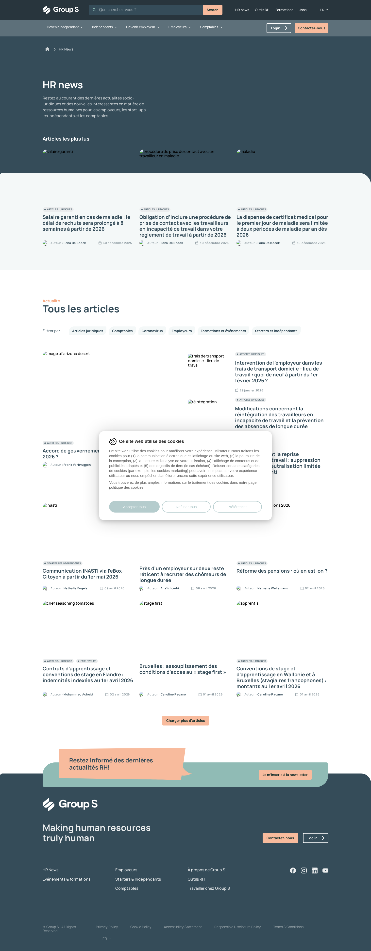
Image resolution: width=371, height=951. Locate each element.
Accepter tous (134, 507)
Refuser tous (186, 507)
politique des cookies (126, 487)
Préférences (237, 507)
